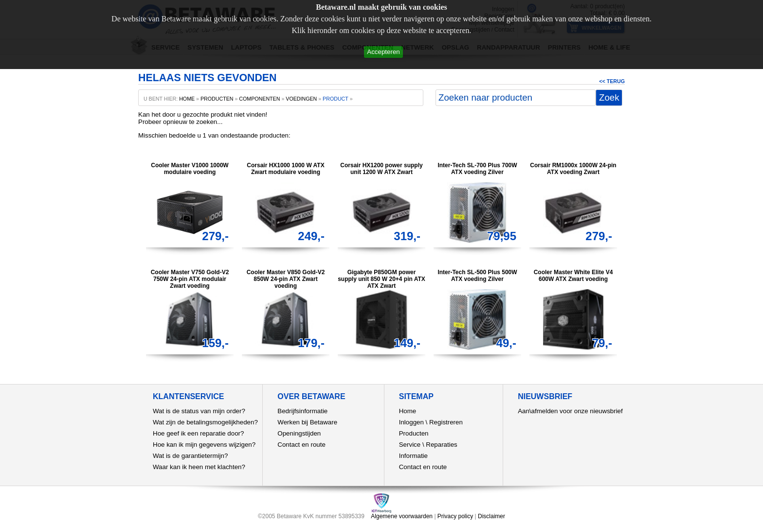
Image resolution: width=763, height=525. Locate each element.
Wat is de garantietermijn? (190, 455)
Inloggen (411, 422)
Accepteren (383, 51)
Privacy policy (455, 516)
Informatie (413, 455)
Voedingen (301, 99)
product (335, 99)
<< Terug (612, 81)
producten (217, 99)
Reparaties (441, 444)
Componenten (259, 99)
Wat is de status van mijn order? (199, 411)
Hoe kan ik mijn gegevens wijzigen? (204, 444)
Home (408, 411)
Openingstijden (299, 433)
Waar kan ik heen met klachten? (199, 467)
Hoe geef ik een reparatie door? (198, 433)
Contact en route (301, 444)
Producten (414, 433)
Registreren (446, 422)
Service (409, 444)
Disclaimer (491, 516)
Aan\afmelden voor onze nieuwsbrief (570, 411)
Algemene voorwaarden (402, 516)
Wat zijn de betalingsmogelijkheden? (205, 422)
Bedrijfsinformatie (302, 411)
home (187, 99)
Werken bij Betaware (307, 422)
